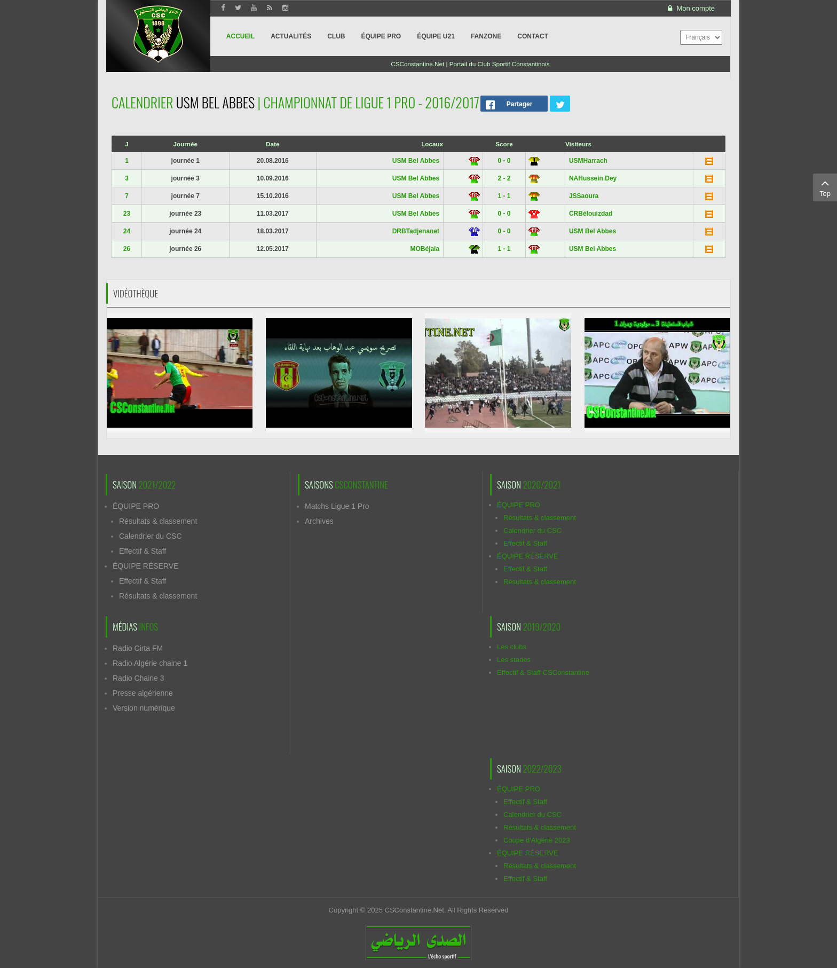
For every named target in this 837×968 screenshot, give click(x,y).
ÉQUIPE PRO (136, 506)
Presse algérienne (143, 693)
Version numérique (144, 708)
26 (126, 249)
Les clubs (511, 647)
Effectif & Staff (142, 551)
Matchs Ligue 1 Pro (337, 506)
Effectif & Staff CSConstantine (543, 672)
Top (825, 187)
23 (126, 213)
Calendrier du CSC (150, 536)
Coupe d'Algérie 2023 (536, 840)
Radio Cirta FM (138, 648)
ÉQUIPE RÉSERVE (145, 566)
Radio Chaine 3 (138, 678)
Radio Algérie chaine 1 (150, 663)
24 (126, 231)
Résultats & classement (158, 521)
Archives (319, 521)
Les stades (514, 660)
